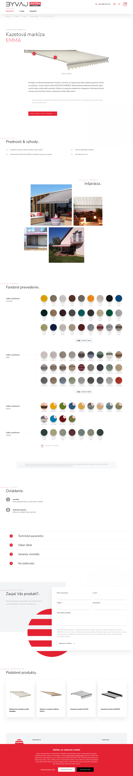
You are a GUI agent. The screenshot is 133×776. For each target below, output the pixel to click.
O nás (22, 11)
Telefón (59, 604)
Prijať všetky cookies (85, 769)
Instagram (114, 4)
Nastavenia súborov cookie (48, 769)
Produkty (10, 11)
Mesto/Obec (97, 604)
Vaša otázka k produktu (64, 614)
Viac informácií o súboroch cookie (75, 755)
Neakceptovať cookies (66, 769)
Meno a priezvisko (63, 594)
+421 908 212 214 (104, 4)
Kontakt (33, 11)
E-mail (95, 594)
